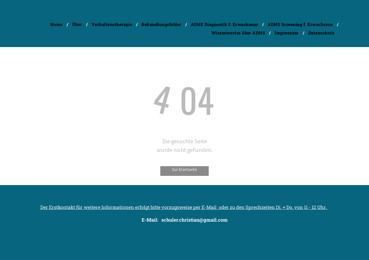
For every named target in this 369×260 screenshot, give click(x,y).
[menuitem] (57, 24)
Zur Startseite (184, 169)
